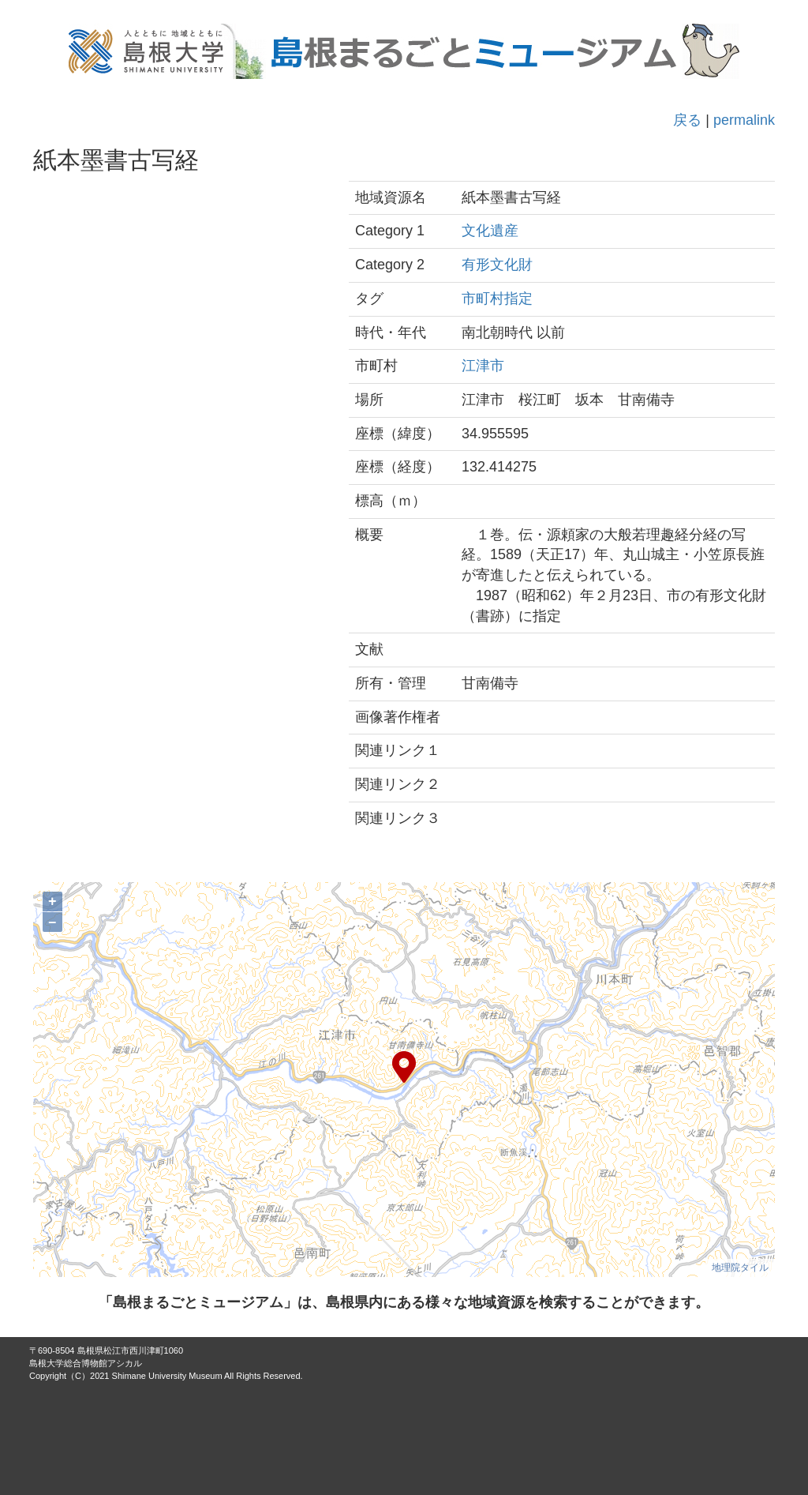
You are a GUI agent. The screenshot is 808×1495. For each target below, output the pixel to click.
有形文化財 (497, 264)
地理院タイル (740, 1267)
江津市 (483, 366)
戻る (687, 120)
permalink (744, 120)
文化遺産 (490, 231)
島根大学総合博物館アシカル (85, 1363)
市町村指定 (497, 298)
